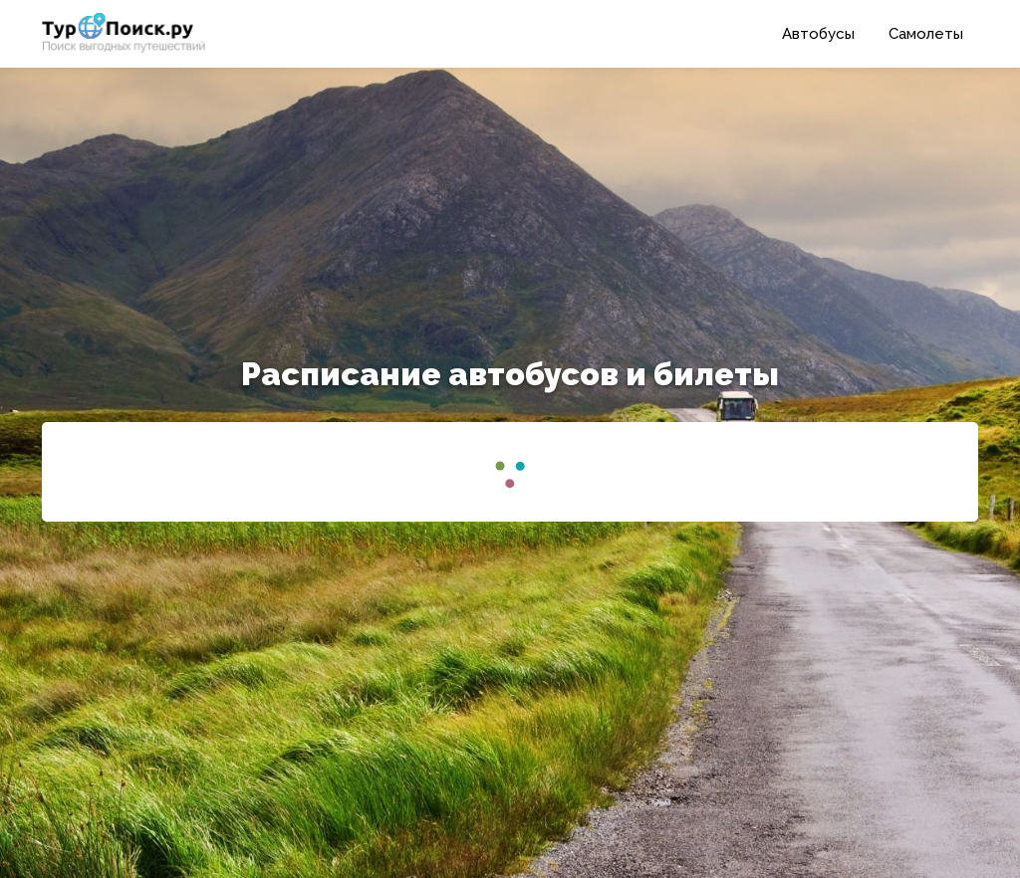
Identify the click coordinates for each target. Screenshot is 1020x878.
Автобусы (818, 34)
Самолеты (926, 34)
